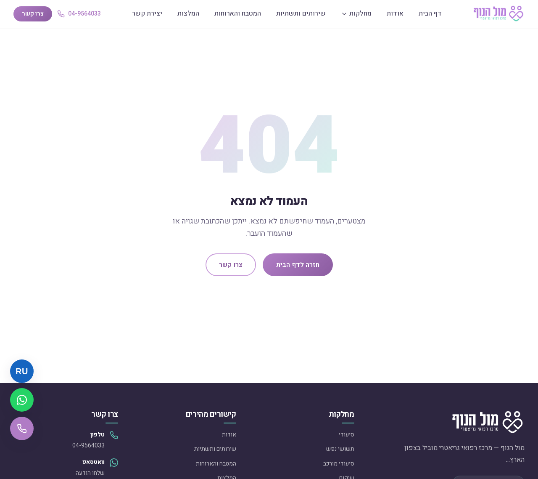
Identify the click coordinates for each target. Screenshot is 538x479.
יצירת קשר (147, 13)
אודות (395, 13)
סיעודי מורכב (338, 463)
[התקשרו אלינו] (22, 428)
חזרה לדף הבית (297, 265)
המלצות (188, 13)
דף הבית (430, 13)
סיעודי (346, 434)
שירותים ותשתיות (301, 13)
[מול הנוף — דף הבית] (499, 14)
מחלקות (356, 13)
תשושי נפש (340, 448)
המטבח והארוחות (237, 13)
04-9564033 (88, 445)
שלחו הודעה (90, 472)
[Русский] (22, 371)
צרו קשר (33, 13)
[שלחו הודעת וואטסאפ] (22, 400)
